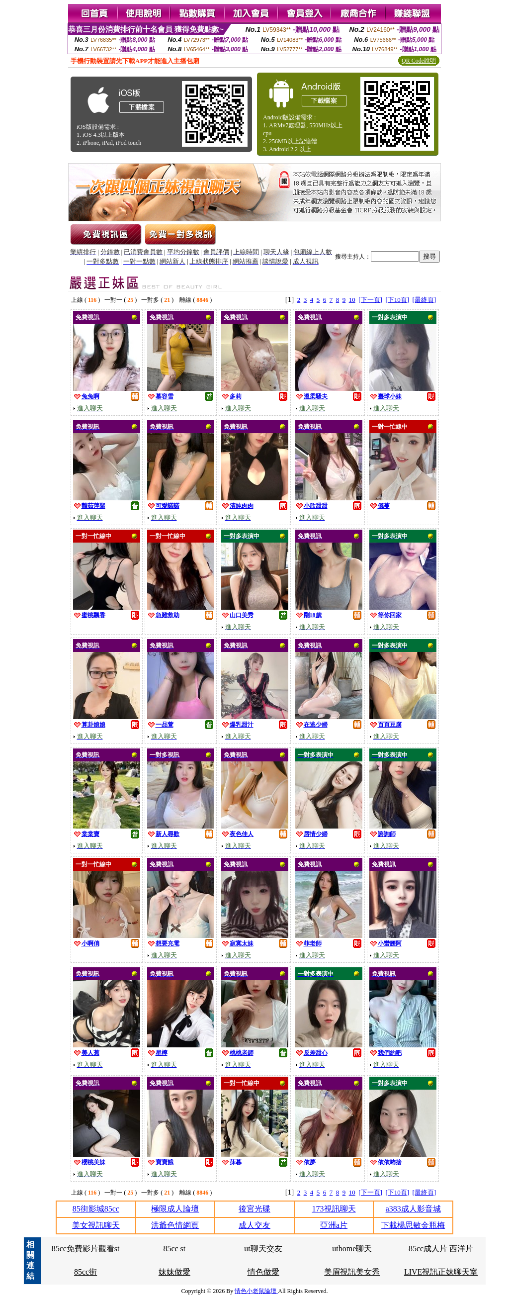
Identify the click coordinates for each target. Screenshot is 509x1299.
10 (352, 299)
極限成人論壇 (175, 1209)
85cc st (174, 1248)
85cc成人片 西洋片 (441, 1248)
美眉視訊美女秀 (352, 1272)
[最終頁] (424, 299)
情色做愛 (263, 1272)
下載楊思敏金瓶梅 (413, 1225)
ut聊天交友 (263, 1248)
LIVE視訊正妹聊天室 (441, 1272)
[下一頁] (370, 299)
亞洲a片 (333, 1225)
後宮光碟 (254, 1209)
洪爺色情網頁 (175, 1225)
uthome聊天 (352, 1248)
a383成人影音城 (413, 1209)
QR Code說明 (419, 60)
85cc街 (85, 1272)
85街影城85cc (96, 1209)
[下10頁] (397, 299)
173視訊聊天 (334, 1209)
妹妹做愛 (174, 1272)
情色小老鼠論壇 (256, 1291)
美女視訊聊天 (96, 1225)
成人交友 (254, 1225)
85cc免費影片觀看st (86, 1248)
